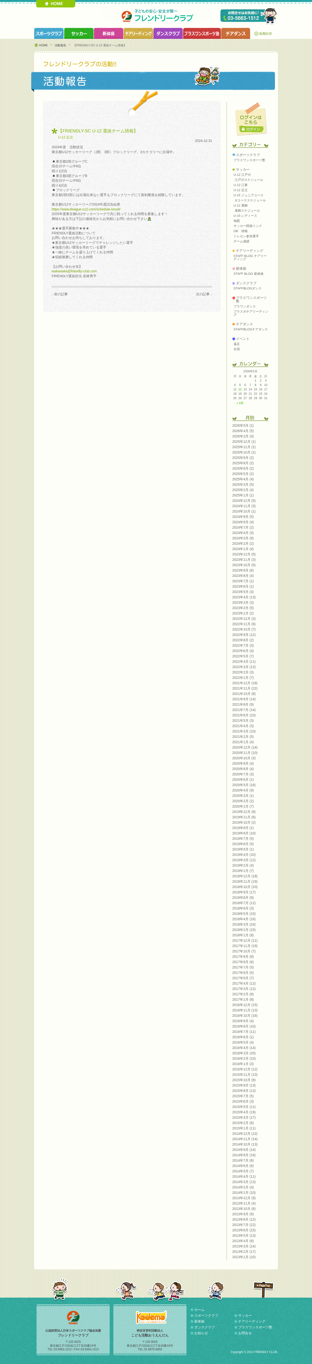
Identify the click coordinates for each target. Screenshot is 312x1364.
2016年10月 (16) (245, 1016)
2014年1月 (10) (244, 1193)
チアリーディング (249, 250)
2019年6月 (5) (243, 844)
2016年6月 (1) (243, 1037)
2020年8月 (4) (243, 769)
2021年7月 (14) (244, 710)
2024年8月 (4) (243, 522)
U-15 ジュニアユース (248, 195)
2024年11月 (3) (244, 506)
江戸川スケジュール (249, 180)
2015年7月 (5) (243, 1096)
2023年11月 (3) (244, 560)
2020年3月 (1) (243, 796)
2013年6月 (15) (244, 1230)
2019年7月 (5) (243, 838)
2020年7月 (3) (243, 774)
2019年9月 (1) (243, 828)
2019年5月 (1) (243, 849)
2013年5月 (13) (244, 1235)
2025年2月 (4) (243, 490)
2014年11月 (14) (245, 1139)
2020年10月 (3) (244, 758)
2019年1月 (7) (243, 871)
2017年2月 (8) (243, 994)
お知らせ (264, 33)
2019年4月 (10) (244, 855)
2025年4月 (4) (243, 479)
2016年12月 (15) (245, 1005)
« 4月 (240, 403)
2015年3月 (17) (244, 1117)
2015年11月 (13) (245, 1075)
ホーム (199, 1310)
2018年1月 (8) (243, 935)
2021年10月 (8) (244, 694)
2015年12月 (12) (245, 1069)
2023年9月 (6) (243, 570)
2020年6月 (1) (243, 779)
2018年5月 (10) (244, 914)
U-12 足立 (65, 137)
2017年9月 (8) (243, 957)
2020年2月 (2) (243, 801)
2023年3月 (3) (243, 602)
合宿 (237, 349)
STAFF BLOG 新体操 (248, 274)
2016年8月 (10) (244, 1026)
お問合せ (245, 1333)
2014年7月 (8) (243, 1160)
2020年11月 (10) (245, 753)
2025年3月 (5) (243, 484)
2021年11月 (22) (245, 688)
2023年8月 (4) (243, 576)
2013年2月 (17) (244, 1252)
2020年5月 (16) (244, 785)
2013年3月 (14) (244, 1246)
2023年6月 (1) (243, 586)
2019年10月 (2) (244, 822)
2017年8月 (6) (243, 962)
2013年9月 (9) (243, 1214)
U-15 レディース (245, 215)
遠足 (237, 344)
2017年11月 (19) (245, 946)
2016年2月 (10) (244, 1058)
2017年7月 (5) (243, 967)
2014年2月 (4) (243, 1187)
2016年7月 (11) (244, 1032)
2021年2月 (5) (243, 737)
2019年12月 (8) (244, 812)
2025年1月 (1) (243, 495)
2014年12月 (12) (245, 1134)
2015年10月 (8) (244, 1080)
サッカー (243, 169)
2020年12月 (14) (245, 747)
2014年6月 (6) (243, 1166)
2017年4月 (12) (244, 983)
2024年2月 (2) (243, 543)
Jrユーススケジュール (250, 200)
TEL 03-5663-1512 (249, 16)
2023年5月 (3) (243, 592)
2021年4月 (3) (243, 726)
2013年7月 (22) (244, 1225)
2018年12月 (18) (245, 876)
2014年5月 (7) (243, 1171)
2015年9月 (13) (244, 1085)
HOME (55, 4)
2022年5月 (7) (243, 656)
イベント (243, 338)
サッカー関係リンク (248, 226)
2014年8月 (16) (244, 1155)
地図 (237, 221)
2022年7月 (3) (243, 645)
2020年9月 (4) (243, 763)
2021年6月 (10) (244, 715)
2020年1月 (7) (243, 806)
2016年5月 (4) (243, 1042)
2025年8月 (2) (243, 463)
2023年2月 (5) (243, 608)
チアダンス (244, 324)
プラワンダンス (245, 306)
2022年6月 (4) (243, 651)
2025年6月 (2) (243, 468)
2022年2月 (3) (243, 672)
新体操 (241, 268)
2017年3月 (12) (244, 989)
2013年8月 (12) (244, 1219)
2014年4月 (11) (244, 1176)
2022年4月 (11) (244, 661)
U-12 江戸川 (242, 175)
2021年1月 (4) (243, 742)
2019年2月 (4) (243, 865)
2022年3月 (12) (244, 667)
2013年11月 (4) (244, 1203)
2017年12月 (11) (245, 940)
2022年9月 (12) (244, 635)
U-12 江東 (241, 185)
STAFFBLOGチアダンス (251, 329)
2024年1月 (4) (243, 549)
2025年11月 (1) (244, 447)
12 (240, 389)
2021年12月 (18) (245, 683)
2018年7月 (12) (244, 903)
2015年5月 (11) (244, 1107)
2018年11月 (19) (245, 881)
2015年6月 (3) (243, 1101)
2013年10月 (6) (244, 1209)
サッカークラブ (79, 33)
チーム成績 (241, 241)
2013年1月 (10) (244, 1257)
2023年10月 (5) (244, 565)
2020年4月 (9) (243, 790)
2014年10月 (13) (245, 1144)
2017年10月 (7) (244, 951)
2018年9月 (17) (244, 892)
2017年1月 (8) (243, 999)
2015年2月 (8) (243, 1123)
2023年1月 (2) (243, 613)
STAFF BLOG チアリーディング (250, 257)
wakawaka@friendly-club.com (74, 271)
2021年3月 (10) (244, 731)
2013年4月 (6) (243, 1241)
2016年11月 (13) (245, 1010)
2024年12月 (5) (244, 501)
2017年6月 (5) (243, 973)
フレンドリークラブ (156, 15)
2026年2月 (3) (243, 436)
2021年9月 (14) (244, 699)
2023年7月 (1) (243, 581)
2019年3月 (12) (244, 860)
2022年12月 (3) (244, 619)
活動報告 (60, 45)
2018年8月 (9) (243, 897)
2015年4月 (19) (244, 1112)
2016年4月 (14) (244, 1048)
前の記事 (61, 294)
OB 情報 (241, 231)
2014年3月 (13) (244, 1182)
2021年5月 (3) (243, 720)
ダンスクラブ (168, 33)
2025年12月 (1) (244, 442)
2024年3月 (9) (243, 538)
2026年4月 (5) (243, 431)
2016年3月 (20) (244, 1053)
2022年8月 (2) (243, 640)
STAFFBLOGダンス (248, 288)
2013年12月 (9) (244, 1198)
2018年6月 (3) (243, 908)
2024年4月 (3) (243, 533)
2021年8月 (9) (243, 704)
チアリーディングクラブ (138, 33)
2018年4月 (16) (244, 919)
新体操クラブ (108, 33)
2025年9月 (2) (243, 458)
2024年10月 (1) (244, 511)
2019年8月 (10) (244, 833)
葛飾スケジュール (247, 210)
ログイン (251, 129)
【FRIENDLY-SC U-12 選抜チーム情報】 (98, 130)
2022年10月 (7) (244, 629)
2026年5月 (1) (243, 425)
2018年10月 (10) (245, 887)
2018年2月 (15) (244, 930)
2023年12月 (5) (244, 554)
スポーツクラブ (49, 33)
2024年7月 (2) (243, 527)
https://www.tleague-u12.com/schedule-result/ (86, 209)
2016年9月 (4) (243, 1021)
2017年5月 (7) (243, 978)
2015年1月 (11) (244, 1128)
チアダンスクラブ (236, 33)
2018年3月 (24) (244, 924)
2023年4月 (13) (244, 597)
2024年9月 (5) (243, 517)
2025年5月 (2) (243, 474)
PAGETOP (263, 1289)
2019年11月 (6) (244, 817)
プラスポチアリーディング (251, 313)
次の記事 (203, 294)
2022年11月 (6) (244, 624)
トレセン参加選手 (246, 236)
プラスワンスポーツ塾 (202, 33)
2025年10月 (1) (244, 452)
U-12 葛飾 (241, 205)
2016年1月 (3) (243, 1064)
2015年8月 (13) (244, 1091)
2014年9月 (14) (244, 1150)
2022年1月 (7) (243, 678)
